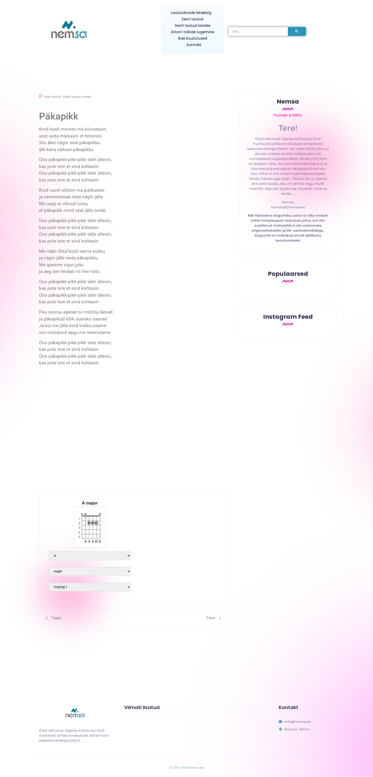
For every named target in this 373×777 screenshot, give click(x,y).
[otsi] (258, 31)
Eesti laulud (192, 19)
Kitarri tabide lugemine (192, 31)
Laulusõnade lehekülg (191, 12)
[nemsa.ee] (70, 30)
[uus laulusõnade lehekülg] (75, 713)
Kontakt (194, 44)
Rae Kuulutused (192, 38)
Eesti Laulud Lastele (77, 96)
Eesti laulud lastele (192, 25)
